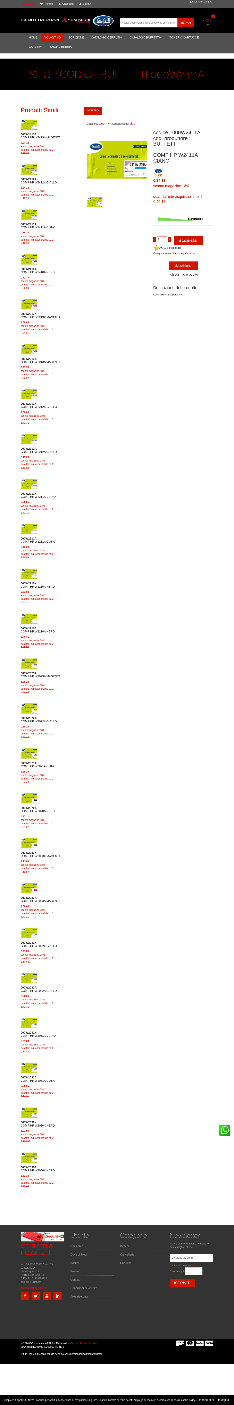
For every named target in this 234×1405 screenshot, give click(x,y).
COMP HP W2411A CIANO (38, 226)
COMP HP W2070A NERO (38, 810)
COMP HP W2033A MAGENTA (40, 899)
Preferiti (75, 1271)
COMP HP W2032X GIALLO (39, 944)
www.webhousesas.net (82, 1343)
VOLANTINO (52, 37)
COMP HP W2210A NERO (38, 630)
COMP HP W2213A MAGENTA (40, 360)
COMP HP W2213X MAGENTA (41, 315)
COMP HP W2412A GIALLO (39, 181)
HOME (33, 37)
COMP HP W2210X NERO (38, 585)
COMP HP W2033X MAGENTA (41, 854)
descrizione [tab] (183, 265)
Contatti (75, 1279)
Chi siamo (76, 1246)
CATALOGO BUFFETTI (146, 37)
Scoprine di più (206, 1400)
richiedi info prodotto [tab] (183, 274)
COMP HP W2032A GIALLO (39, 989)
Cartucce (126, 1263)
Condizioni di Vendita (83, 1288)
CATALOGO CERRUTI (106, 37)
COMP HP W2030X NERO (38, 1124)
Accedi (74, 1263)
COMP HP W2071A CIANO (38, 765)
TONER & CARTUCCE (184, 37)
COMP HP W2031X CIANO (38, 1034)
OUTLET (35, 46)
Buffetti (124, 1246)
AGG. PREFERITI (167, 247)
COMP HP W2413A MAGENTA (40, 136)
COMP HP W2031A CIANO (38, 1079)
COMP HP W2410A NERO (38, 271)
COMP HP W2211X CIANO (38, 495)
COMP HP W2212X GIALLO (39, 405)
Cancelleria (127, 1254)
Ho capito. (223, 1400)
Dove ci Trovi (78, 1254)
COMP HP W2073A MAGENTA (40, 675)
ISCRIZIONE (76, 37)
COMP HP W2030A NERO (38, 1169)
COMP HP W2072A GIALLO (39, 720)
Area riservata (79, 1296)
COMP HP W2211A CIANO (38, 540)
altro (102, 123)
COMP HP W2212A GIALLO (39, 450)
